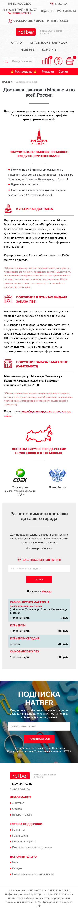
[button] (19, 12)
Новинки (28, 49)
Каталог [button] (17, 42)
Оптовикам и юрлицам (48, 42)
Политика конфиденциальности (33, 874)
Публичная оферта (24, 841)
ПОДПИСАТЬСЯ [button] (39, 739)
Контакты (49, 49)
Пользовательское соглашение (32, 847)
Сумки (63, 71)
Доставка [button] (18, 803)
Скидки (17, 868)
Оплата (17, 809)
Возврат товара (22, 815)
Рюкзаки (48, 71)
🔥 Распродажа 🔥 (23, 71)
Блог (15, 862)
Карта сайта (20, 835)
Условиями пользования (47, 751)
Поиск (39, 579)
